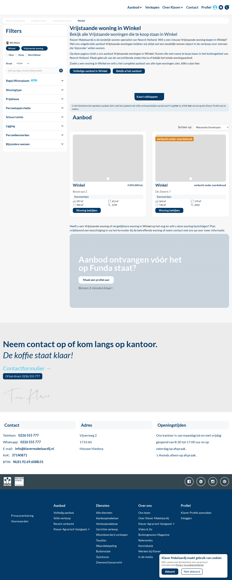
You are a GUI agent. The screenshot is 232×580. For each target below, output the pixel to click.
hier (176, 105)
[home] (19, 7)
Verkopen (152, 7)
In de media (145, 557)
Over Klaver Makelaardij (153, 518)
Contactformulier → (27, 368)
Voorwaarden (19, 521)
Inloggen (186, 518)
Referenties (145, 540)
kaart (34, 80)
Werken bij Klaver (149, 551)
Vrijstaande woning (62, 20)
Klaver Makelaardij (15, 20)
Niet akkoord (192, 571)
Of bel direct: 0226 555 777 (22, 376)
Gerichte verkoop (107, 529)
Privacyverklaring (22, 515)
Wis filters (15, 42)
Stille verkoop (62, 518)
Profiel (206, 7)
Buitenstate (103, 551)
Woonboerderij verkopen (112, 534)
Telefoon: (21, 435)
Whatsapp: (22, 442)
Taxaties (101, 540)
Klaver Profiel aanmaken (196, 512)
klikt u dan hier (190, 63)
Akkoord (170, 571)
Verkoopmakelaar (107, 523)
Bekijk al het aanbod (128, 71)
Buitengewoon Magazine (153, 534)
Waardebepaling (106, 545)
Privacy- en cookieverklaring (189, 565)
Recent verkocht (64, 523)
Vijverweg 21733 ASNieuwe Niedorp (91, 442)
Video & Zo (145, 529)
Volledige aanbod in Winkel (90, 71)
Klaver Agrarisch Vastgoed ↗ (72, 529)
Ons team (144, 512)
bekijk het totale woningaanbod (172, 57)
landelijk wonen (175, 44)
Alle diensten (104, 512)
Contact (192, 7)
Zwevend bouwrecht (109, 562)
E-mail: (28, 449)
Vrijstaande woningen (119, 44)
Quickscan (102, 557)
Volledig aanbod (64, 512)
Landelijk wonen (39, 20)
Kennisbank (145, 545)
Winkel (81, 20)
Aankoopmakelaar (107, 518)
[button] (133, 7)
